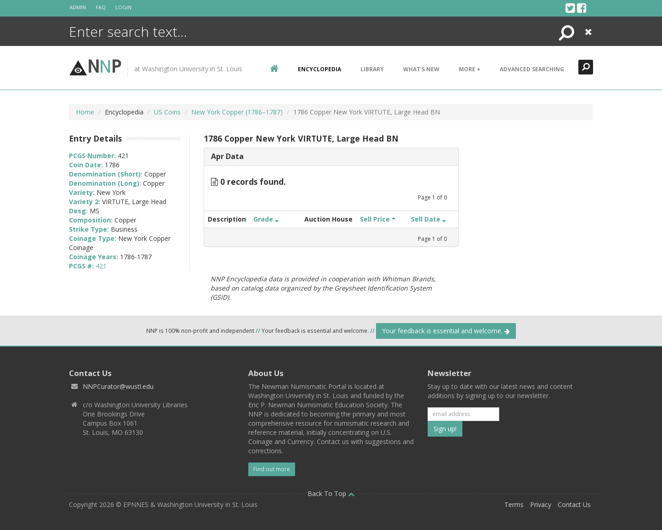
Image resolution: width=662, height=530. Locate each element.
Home (85, 112)
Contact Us (574, 504)
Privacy (540, 504)
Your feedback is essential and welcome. (446, 330)
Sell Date (428, 219)
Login (123, 7)
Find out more (271, 469)
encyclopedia (319, 69)
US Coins (167, 112)
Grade (266, 219)
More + (469, 69)
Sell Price (377, 219)
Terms (514, 504)
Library (372, 69)
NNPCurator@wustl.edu (118, 386)
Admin (77, 7)
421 (101, 266)
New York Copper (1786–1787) (237, 112)
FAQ (101, 7)
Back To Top (331, 493)
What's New (421, 69)
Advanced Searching (532, 69)
